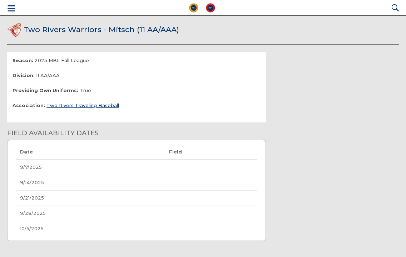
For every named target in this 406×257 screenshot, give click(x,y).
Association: (29, 105)
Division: (24, 75)
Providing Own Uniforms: (45, 90)
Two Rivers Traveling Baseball (82, 105)
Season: (23, 60)
